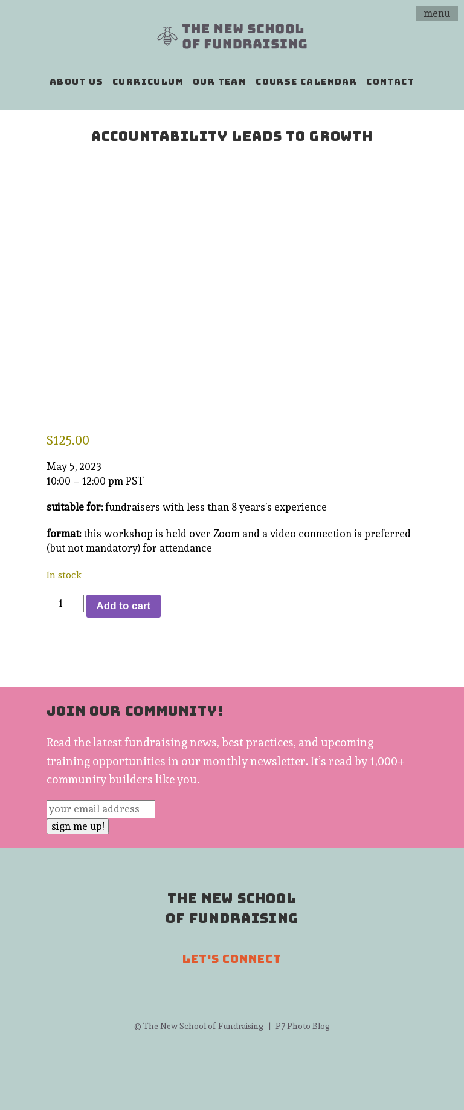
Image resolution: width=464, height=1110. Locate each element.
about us (76, 81)
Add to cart (124, 606)
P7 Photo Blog (303, 1026)
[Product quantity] (65, 604)
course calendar (306, 81)
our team (219, 81)
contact (390, 81)
